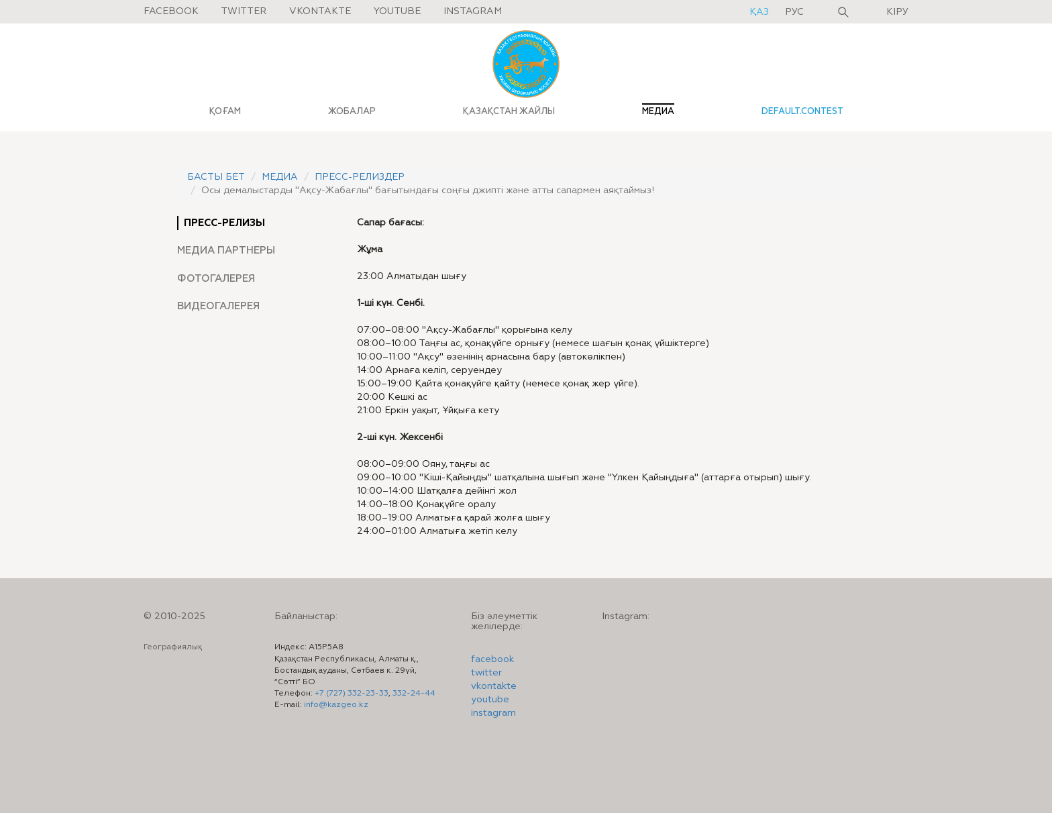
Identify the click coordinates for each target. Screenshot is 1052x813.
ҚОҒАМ (225, 111)
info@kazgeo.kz (336, 705)
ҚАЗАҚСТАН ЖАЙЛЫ (509, 111)
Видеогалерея (218, 306)
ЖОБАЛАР (352, 111)
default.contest (802, 111)
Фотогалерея (216, 278)
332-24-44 (413, 694)
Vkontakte (320, 11)
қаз (760, 12)
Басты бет (216, 177)
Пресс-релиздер (360, 177)
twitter (486, 673)
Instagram (472, 11)
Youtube (397, 11)
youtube (490, 699)
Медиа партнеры (226, 250)
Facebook (171, 11)
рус (794, 12)
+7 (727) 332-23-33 (351, 694)
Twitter (243, 11)
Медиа (280, 177)
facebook (492, 659)
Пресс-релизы (224, 223)
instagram (493, 713)
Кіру (897, 12)
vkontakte (494, 686)
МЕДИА (658, 111)
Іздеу (843, 12)
